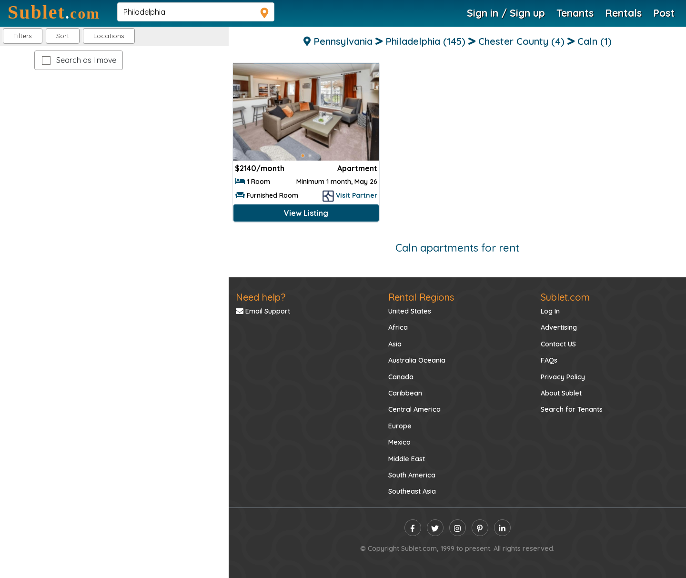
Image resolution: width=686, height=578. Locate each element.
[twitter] (435, 527)
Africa (398, 327)
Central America (414, 409)
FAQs (549, 360)
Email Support (263, 311)
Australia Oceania (416, 360)
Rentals (623, 13)
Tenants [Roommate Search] (575, 13)
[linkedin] (502, 527)
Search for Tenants (572, 409)
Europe (400, 426)
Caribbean (405, 393)
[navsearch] (195, 11)
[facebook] (412, 527)
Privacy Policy (563, 377)
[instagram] (457, 527)
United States (409, 311)
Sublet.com (565, 297)
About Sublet (561, 393)
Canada (401, 377)
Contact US (558, 344)
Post (664, 13)
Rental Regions (421, 297)
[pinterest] (480, 527)
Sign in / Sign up (506, 13)
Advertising (559, 327)
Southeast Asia (412, 491)
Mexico (399, 442)
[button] (109, 36)
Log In (550, 311)
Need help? (260, 297)
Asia (395, 344)
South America (411, 475)
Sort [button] (62, 35)
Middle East (406, 459)
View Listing (306, 213)
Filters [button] (22, 35)
